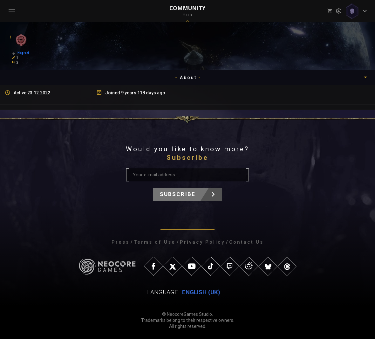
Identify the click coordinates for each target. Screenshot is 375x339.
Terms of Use (154, 242)
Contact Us (246, 242)
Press (120, 242)
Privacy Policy (202, 242)
